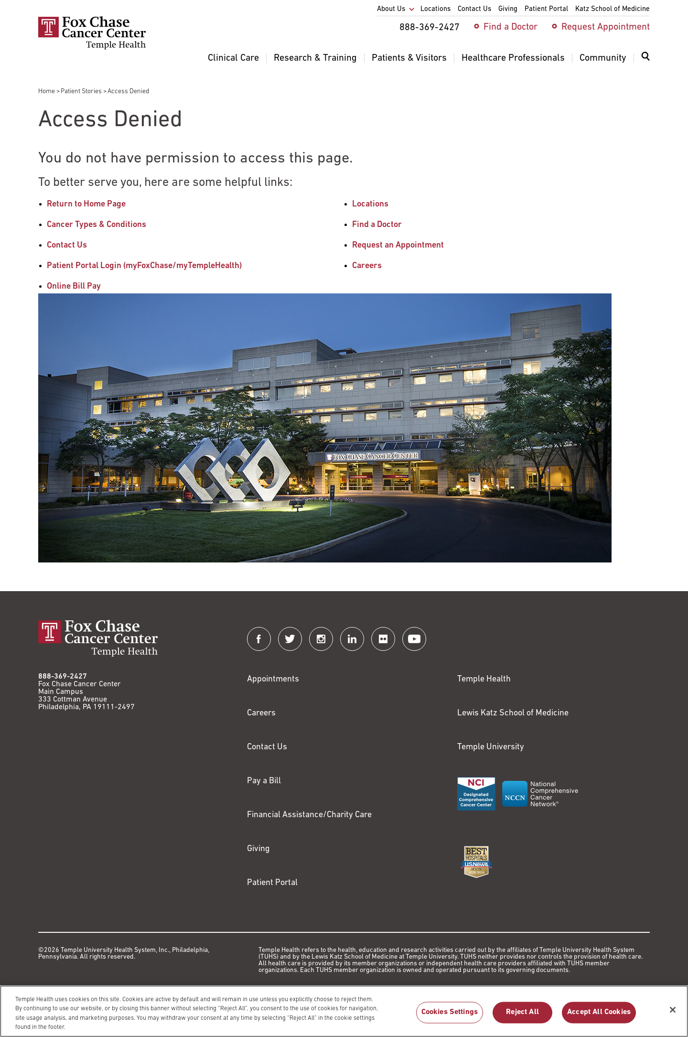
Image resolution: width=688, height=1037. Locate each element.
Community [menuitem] (603, 58)
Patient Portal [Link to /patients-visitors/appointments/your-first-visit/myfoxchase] (272, 882)
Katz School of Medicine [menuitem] (612, 9)
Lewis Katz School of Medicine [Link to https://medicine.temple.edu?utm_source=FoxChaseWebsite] (513, 713)
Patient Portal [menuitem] (546, 9)
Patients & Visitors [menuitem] (409, 58)
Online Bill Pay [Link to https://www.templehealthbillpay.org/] (74, 286)
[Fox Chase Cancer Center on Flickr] (383, 639)
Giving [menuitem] (507, 9)
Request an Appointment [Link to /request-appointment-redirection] (398, 245)
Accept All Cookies (599, 1017)
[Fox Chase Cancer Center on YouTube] (414, 639)
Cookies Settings (449, 1017)
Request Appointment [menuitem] (605, 27)
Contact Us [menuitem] (474, 9)
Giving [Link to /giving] (258, 848)
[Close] (672, 1014)
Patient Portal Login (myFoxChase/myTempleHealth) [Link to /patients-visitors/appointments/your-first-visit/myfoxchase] (144, 265)
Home (46, 91)
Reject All (522, 1017)
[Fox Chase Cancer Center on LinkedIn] (352, 639)
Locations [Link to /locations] (370, 204)
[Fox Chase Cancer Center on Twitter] (290, 639)
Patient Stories (81, 91)
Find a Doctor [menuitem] (511, 27)
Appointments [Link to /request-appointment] (273, 679)
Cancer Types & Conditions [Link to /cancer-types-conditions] (96, 224)
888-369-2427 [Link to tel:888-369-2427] (62, 677)
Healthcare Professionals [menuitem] (513, 58)
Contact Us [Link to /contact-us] (67, 245)
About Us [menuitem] (391, 9)
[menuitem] (645, 62)
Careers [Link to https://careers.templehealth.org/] (261, 713)
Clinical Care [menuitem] (233, 58)
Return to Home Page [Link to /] (86, 204)
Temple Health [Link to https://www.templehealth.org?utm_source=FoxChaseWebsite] (484, 679)
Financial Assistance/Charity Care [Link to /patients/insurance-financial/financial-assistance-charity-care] (309, 815)
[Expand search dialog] (645, 58)
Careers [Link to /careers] (367, 265)
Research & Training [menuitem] (315, 58)
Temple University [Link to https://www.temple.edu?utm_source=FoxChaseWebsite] (490, 747)
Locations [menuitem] (435, 9)
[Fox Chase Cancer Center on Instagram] (321, 639)
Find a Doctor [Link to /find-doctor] (377, 224)
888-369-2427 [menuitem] (429, 27)
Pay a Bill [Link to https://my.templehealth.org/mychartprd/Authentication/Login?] (264, 781)
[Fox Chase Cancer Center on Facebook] (259, 639)
